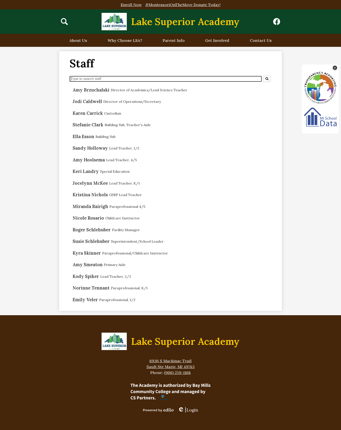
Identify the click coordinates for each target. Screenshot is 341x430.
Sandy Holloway (90, 148)
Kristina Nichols (90, 195)
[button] (78, 40)
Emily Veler (85, 300)
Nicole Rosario (88, 218)
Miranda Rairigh (90, 206)
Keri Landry (86, 171)
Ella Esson (83, 136)
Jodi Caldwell (87, 101)
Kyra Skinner (87, 253)
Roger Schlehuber (92, 230)
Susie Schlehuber (91, 241)
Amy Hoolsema (89, 160)
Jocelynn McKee (90, 183)
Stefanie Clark (88, 125)
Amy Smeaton (88, 264)
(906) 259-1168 (177, 372)
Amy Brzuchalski (91, 90)
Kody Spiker (86, 276)
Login (188, 410)
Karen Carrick (88, 113)
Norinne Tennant (91, 288)
